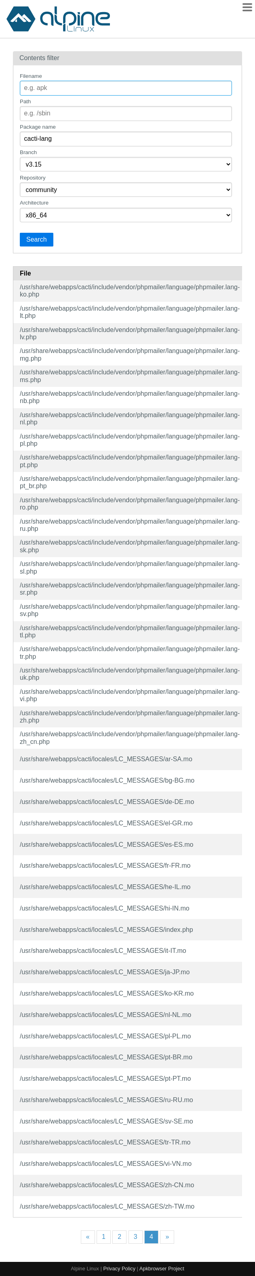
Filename (31, 76)
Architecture (34, 203)
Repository (33, 178)
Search (36, 239)
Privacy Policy (119, 1269)
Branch (28, 152)
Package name (38, 127)
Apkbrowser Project (161, 1269)
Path (25, 101)
